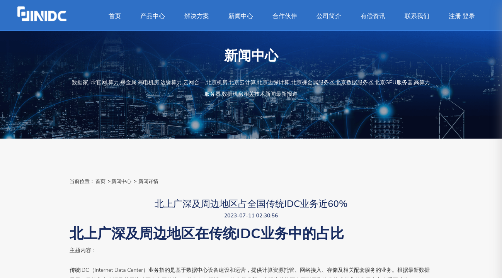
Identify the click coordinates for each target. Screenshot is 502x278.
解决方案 (196, 16)
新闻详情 (148, 181)
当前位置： (82, 181)
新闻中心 (240, 16)
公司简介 (329, 16)
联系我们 (417, 16)
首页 (115, 16)
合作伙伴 (284, 16)
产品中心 (152, 16)
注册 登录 (462, 16)
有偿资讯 (373, 16)
